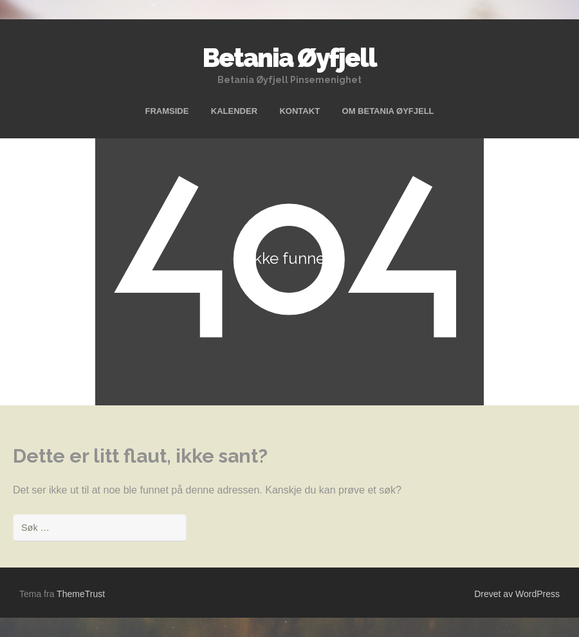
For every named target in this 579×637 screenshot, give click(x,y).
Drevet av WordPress (517, 594)
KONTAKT (299, 111)
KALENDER (234, 111)
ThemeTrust (81, 594)
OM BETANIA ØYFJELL (388, 111)
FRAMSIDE (166, 111)
